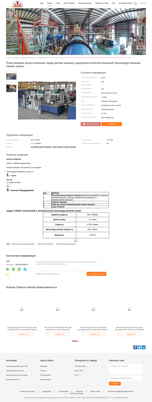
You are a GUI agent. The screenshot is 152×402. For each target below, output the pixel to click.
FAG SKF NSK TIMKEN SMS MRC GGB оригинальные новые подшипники (57, 329)
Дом (42, 3)
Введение (43, 366)
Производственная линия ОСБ (17, 366)
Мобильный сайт (76, 393)
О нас (58, 3)
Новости (79, 391)
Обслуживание (45, 375)
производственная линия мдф (16, 375)
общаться (112, 124)
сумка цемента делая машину (23, 244)
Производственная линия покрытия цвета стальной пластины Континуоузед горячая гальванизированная (22, 329)
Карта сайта (95, 391)
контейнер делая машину (65, 244)
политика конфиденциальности (120, 391)
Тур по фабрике (69, 3)
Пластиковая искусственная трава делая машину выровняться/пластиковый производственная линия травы (93, 58)
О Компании (63, 391)
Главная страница (27, 391)
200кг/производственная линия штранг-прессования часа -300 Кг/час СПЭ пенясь (129, 329)
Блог (113, 3)
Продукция (46, 391)
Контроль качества (85, 3)
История (43, 371)
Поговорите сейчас (125, 3)
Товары (49, 3)
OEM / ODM (79, 371)
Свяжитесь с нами (101, 3)
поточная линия (80, 366)
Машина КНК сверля (45, 244)
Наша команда (45, 379)
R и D (77, 375)
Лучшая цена (90, 124)
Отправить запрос (96, 274)
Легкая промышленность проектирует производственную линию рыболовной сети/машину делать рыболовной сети (93, 329)
